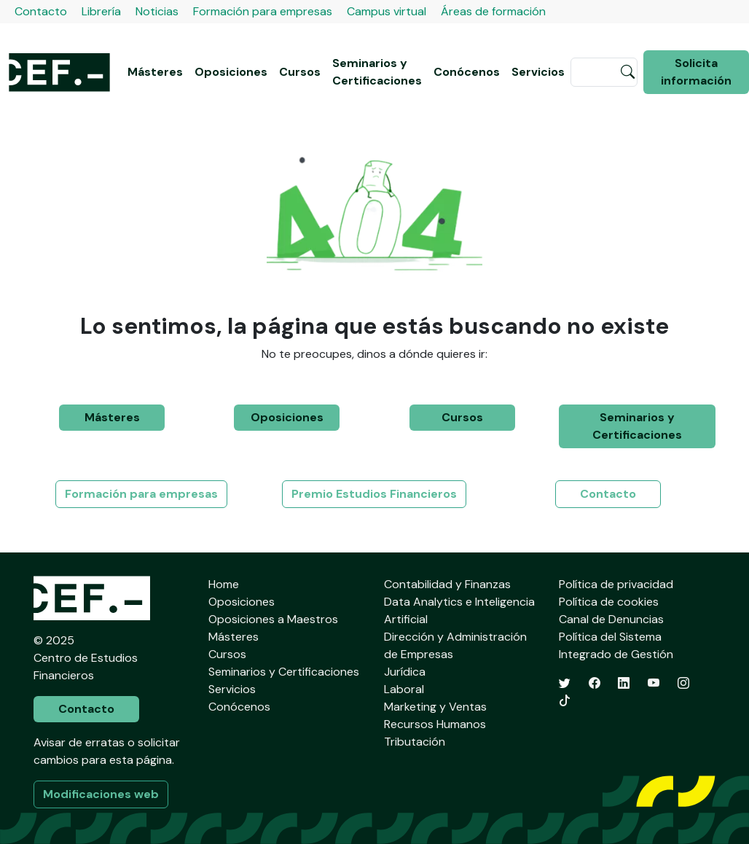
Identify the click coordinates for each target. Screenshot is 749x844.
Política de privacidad (616, 584)
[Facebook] (594, 683)
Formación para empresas (262, 11)
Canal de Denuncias (611, 619)
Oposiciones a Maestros (273, 619)
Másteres (155, 71)
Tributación (414, 741)
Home (223, 584)
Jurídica (405, 671)
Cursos (300, 71)
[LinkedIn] (624, 683)
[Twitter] (564, 683)
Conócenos (467, 71)
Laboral (404, 689)
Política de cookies (609, 601)
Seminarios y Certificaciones (377, 71)
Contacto (41, 11)
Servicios (538, 71)
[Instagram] (683, 683)
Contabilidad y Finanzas (447, 584)
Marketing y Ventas (435, 706)
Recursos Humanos (435, 724)
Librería (101, 11)
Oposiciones (231, 71)
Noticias (157, 11)
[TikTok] (564, 700)
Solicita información (696, 71)
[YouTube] (653, 683)
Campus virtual (386, 11)
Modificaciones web (101, 794)
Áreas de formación (493, 11)
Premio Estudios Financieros (374, 493)
